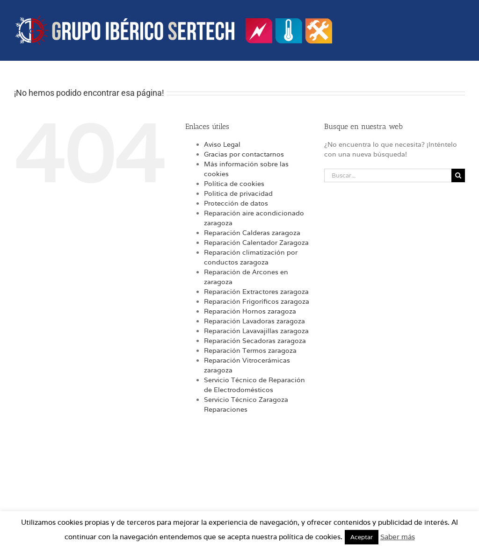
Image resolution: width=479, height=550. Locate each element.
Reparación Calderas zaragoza (252, 233)
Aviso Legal (222, 144)
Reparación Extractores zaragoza (256, 291)
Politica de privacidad (238, 193)
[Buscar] (458, 175)
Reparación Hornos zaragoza (250, 311)
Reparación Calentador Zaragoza (256, 242)
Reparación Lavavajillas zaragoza (256, 331)
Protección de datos (236, 203)
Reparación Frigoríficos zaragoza (256, 301)
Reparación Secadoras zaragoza (255, 340)
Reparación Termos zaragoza (250, 350)
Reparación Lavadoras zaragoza (254, 321)
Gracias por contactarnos (244, 154)
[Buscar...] (387, 175)
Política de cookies (234, 183)
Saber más (397, 536)
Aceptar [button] (361, 537)
